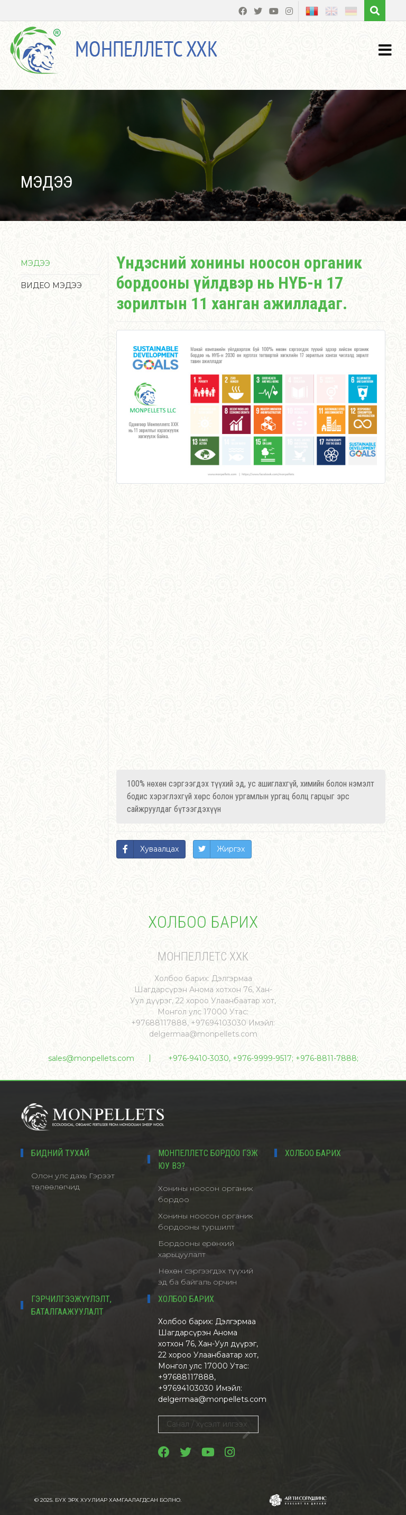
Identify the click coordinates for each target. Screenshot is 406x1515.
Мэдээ (35, 263)
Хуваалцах (159, 849)
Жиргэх (231, 849)
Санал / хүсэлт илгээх (208, 1426)
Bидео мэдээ (51, 285)
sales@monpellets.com (91, 1058)
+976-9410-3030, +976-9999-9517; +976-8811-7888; (263, 1058)
